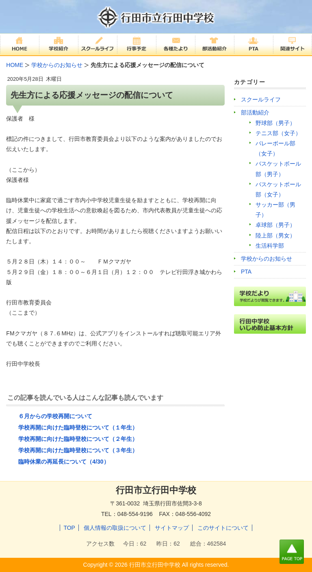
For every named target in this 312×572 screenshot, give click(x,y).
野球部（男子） (275, 123)
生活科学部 (270, 245)
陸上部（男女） (275, 235)
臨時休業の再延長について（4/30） (63, 461)
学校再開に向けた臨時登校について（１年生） (78, 427)
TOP (69, 528)
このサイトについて (223, 528)
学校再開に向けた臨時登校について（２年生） (78, 439)
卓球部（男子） (275, 225)
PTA (246, 271)
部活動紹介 (255, 112)
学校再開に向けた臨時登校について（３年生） (78, 450)
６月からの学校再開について (55, 416)
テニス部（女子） (278, 133)
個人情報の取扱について (115, 528)
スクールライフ (261, 99)
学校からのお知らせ (266, 258)
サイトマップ (172, 528)
